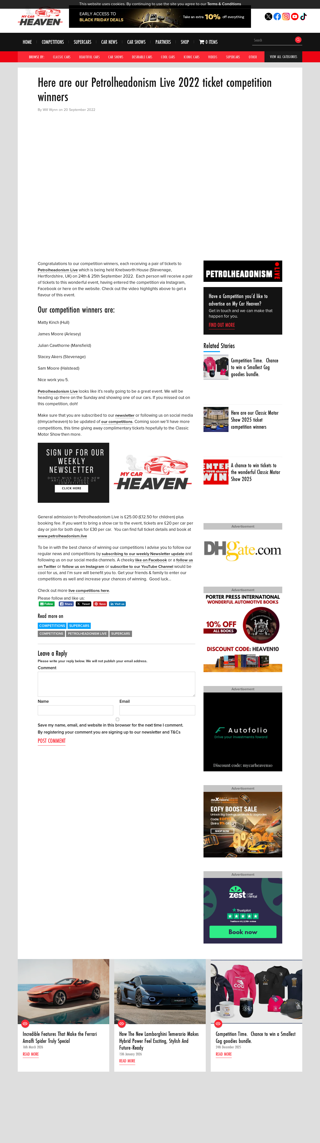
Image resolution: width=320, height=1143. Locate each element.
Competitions (53, 42)
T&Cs (175, 731)
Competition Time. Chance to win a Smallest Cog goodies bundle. (255, 367)
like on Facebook (151, 559)
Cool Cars (168, 57)
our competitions (117, 421)
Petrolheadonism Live (58, 270)
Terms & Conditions (224, 4)
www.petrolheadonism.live (63, 535)
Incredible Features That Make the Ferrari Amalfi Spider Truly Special (60, 1038)
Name (43, 700)
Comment (47, 666)
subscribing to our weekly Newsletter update (144, 553)
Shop (185, 42)
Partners (163, 42)
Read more (32, 1055)
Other (253, 57)
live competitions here (89, 589)
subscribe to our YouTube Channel (143, 565)
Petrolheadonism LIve (87, 633)
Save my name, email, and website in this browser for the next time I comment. (110, 724)
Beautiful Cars (89, 57)
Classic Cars (62, 57)
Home (27, 42)
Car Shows (136, 42)
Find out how (35, 1112)
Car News (109, 42)
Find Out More (222, 325)
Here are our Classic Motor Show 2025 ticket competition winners (255, 420)
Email (125, 700)
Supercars (82, 42)
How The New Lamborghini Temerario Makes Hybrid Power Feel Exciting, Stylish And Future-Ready (157, 1041)
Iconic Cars (192, 57)
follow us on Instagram (83, 565)
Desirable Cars (142, 57)
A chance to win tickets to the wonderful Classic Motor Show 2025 (254, 472)
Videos (213, 57)
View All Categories (283, 57)
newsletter (125, 415)
